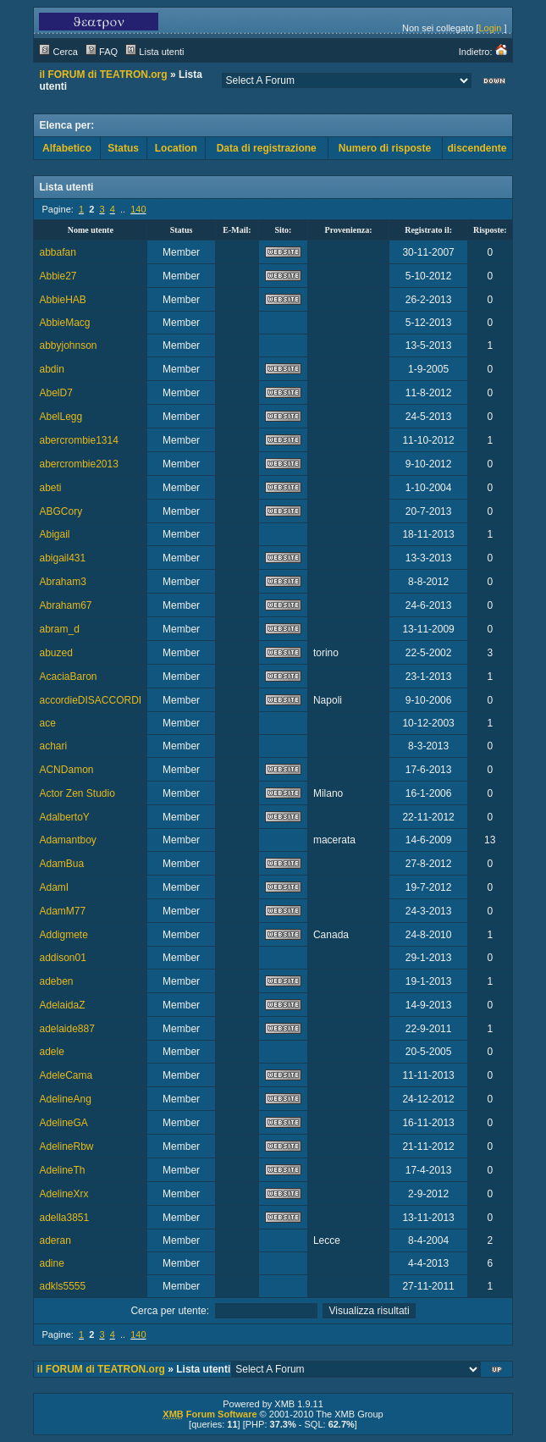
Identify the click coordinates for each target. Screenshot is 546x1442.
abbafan (57, 252)
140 (138, 209)
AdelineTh (62, 1170)
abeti (50, 488)
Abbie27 (57, 276)
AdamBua (61, 864)
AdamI (54, 887)
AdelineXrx (63, 1194)
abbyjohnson (68, 345)
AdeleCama (65, 1075)
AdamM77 (62, 911)
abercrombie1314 (78, 440)
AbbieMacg (64, 323)
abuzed (55, 653)
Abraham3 (62, 582)
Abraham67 (65, 605)
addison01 (62, 958)
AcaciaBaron (68, 676)
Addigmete (63, 935)
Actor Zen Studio (76, 793)
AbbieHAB (62, 300)
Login (490, 28)
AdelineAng (65, 1099)
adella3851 (64, 1218)
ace (47, 723)
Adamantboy (67, 840)
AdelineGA (63, 1123)
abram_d (59, 629)
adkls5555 (62, 1286)
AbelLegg (60, 417)
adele (51, 1052)
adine (51, 1263)
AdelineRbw (66, 1146)
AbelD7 (55, 393)
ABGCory (60, 511)
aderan (54, 1240)
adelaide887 (66, 1029)
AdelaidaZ (62, 1005)
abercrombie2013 (78, 464)
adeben (56, 981)
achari (53, 746)
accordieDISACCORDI (90, 700)
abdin (51, 369)
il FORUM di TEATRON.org (103, 74)
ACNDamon (66, 770)
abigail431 (62, 558)
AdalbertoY (64, 817)
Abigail (54, 534)
